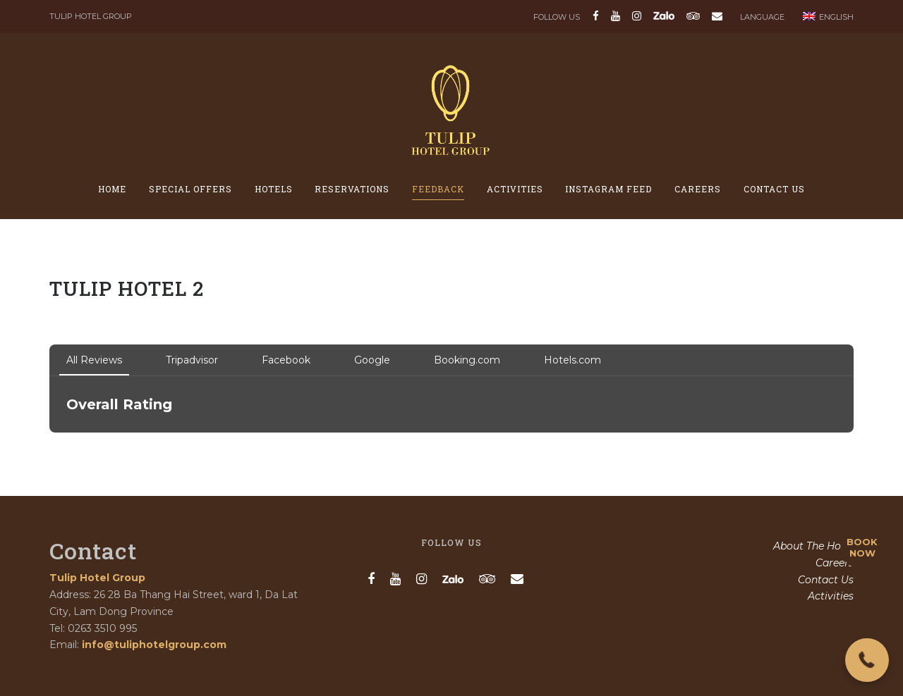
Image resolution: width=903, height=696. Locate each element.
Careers (697, 188)
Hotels (274, 188)
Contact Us (774, 188)
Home (112, 188)
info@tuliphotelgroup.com (154, 644)
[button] (867, 660)
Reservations (352, 188)
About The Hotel (813, 546)
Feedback (438, 188)
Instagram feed (608, 188)
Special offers (190, 188)
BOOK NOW (862, 547)
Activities (515, 188)
